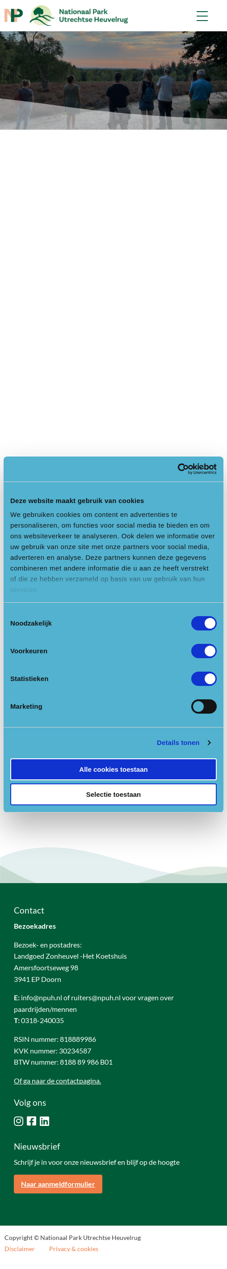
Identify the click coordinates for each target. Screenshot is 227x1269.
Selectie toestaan (113, 794)
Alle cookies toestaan (113, 769)
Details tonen (178, 742)
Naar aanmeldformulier (58, 1184)
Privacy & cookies (73, 1249)
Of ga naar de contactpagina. (57, 1080)
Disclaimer (19, 1249)
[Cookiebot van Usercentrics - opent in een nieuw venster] (178, 469)
